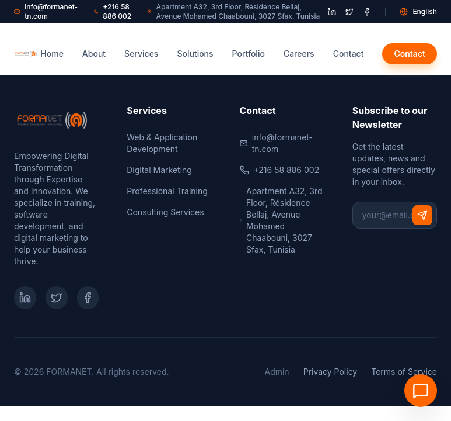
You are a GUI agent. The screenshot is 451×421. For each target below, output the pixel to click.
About (94, 53)
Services (141, 53)
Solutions (195, 53)
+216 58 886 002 (112, 11)
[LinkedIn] (25, 297)
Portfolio (248, 53)
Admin (276, 372)
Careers (299, 53)
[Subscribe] (422, 215)
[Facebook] (88, 297)
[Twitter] (57, 297)
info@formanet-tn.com (46, 11)
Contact (348, 53)
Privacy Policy (330, 372)
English (418, 11)
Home (52, 53)
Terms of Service (404, 372)
